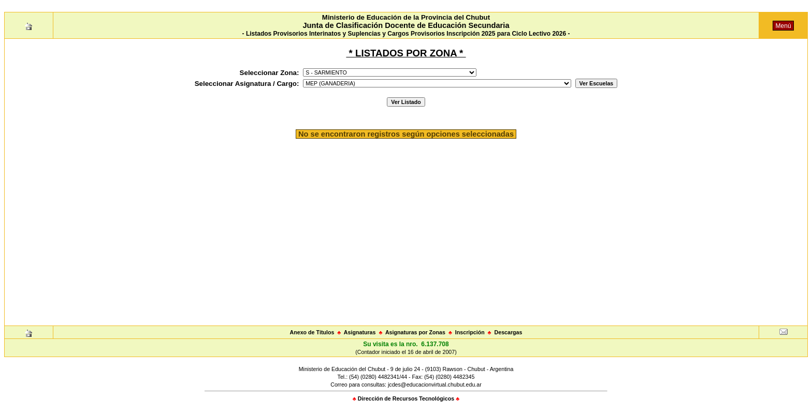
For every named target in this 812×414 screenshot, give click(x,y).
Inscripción (470, 332)
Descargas (509, 332)
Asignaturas (360, 332)
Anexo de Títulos (312, 332)
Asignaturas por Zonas (415, 332)
